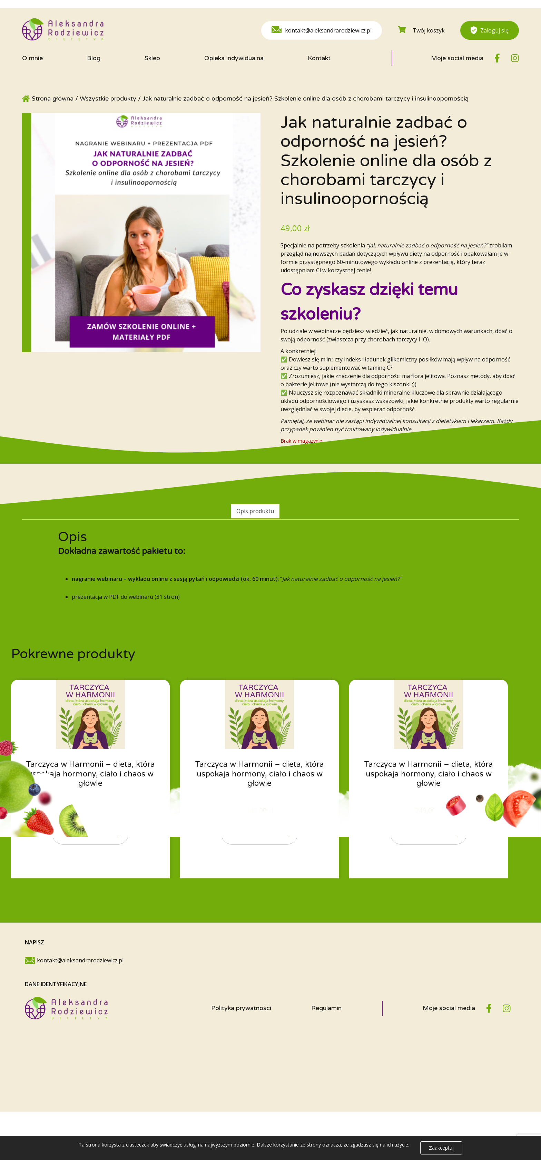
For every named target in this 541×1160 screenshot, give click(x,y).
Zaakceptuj (441, 1147)
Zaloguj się (490, 30)
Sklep (152, 58)
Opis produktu (255, 511)
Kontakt (319, 58)
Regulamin (326, 1012)
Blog (93, 58)
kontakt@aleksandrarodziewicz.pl (322, 30)
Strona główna (52, 98)
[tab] (255, 511)
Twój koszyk (421, 30)
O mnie (32, 58)
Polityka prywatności (241, 1012)
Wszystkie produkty (108, 98)
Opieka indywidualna (234, 58)
